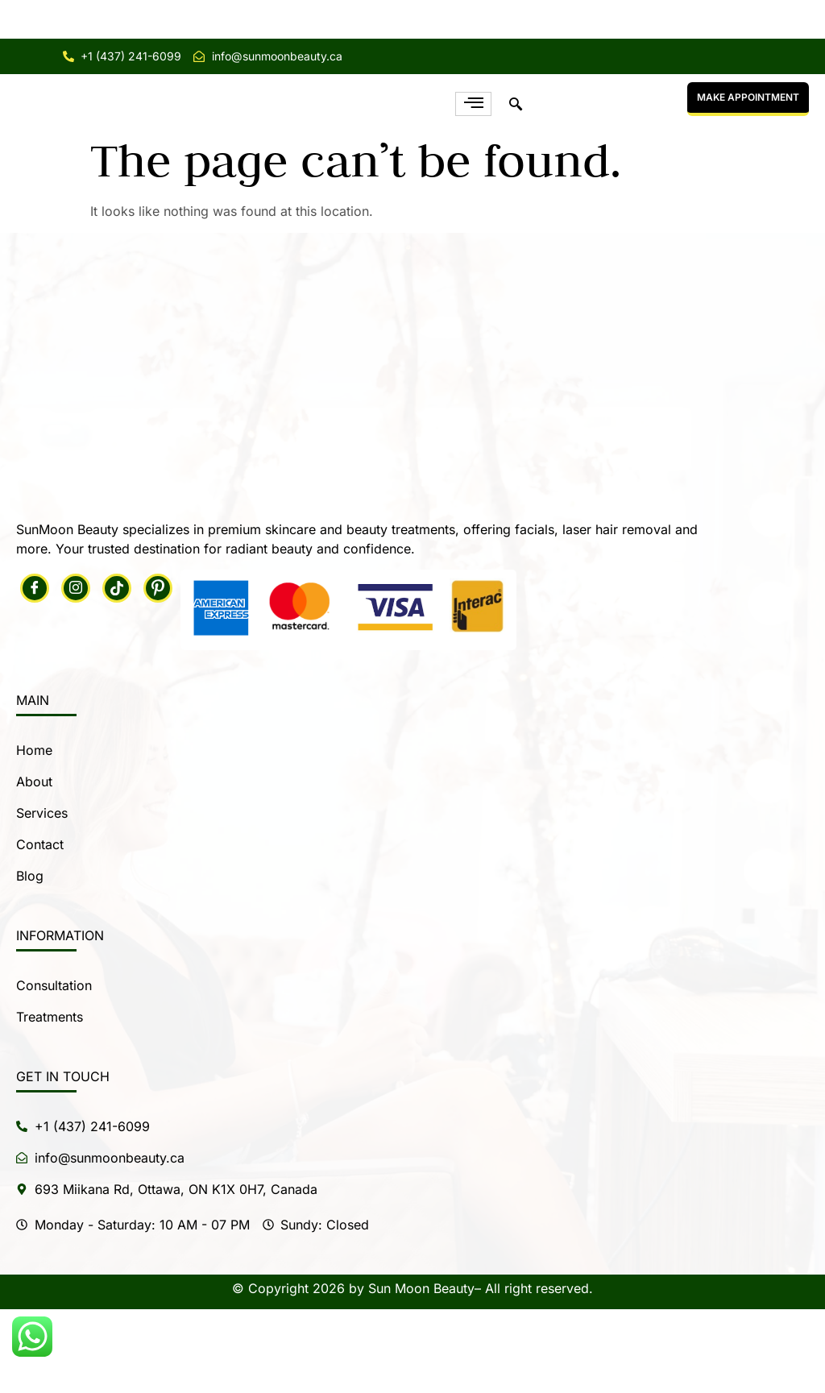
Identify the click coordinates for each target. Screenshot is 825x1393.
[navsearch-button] (515, 145)
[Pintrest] (157, 671)
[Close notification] (799, 19)
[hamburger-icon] (473, 146)
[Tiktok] (116, 671)
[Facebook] (34, 671)
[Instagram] (75, 671)
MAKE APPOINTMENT (748, 139)
